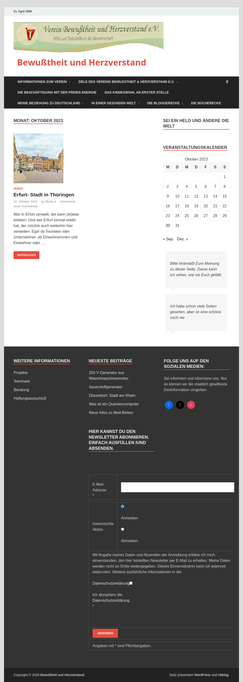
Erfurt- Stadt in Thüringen (44, 194)
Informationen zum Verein (42, 82)
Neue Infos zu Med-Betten (111, 413)
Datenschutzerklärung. (112, 600)
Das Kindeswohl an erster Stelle (137, 92)
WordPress (202, 675)
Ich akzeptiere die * (112, 600)
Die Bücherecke (206, 103)
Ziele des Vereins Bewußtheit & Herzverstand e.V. (126, 82)
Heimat (18, 188)
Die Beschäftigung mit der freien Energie (57, 92)
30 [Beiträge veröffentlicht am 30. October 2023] (168, 225)
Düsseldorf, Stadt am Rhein (112, 395)
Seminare (22, 381)
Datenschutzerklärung (111, 583)
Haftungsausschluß (30, 398)
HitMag (223, 675)
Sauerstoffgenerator (105, 387)
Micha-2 (50, 201)
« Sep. (168, 239)
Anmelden (129, 518)
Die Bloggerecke (163, 103)
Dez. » (182, 239)
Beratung (21, 390)
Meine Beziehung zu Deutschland (49, 103)
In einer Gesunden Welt (114, 103)
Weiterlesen (25, 253)
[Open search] (227, 82)
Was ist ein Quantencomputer (114, 404)
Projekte (21, 373)
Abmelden (129, 541)
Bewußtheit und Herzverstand (81, 62)
